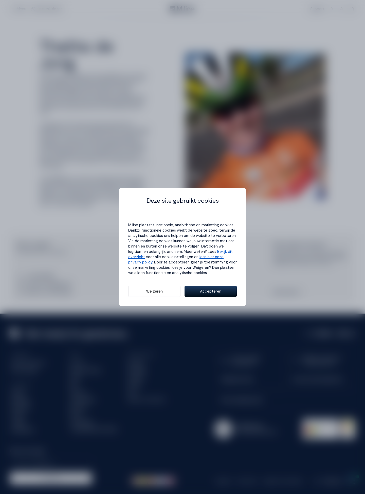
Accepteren (210, 291)
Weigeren (154, 291)
